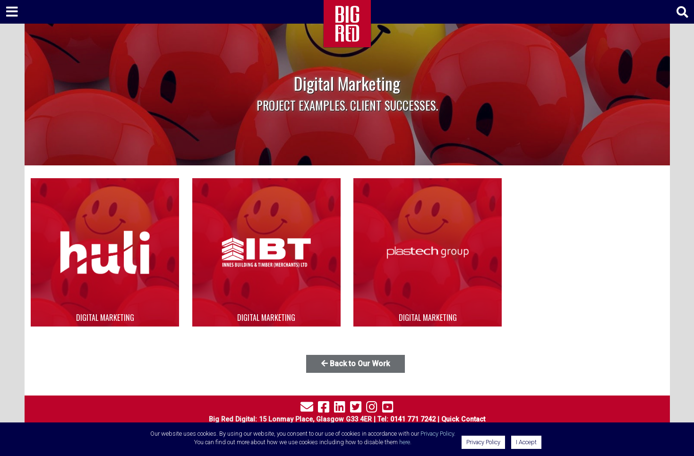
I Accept (526, 442)
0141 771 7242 (413, 419)
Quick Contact (463, 419)
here (404, 442)
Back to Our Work (355, 363)
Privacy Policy (437, 433)
